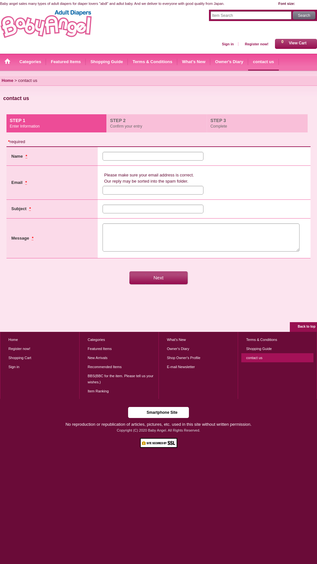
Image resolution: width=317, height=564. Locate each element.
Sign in (228, 44)
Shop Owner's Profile (183, 358)
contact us (254, 358)
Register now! (256, 44)
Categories (96, 340)
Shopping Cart (19, 358)
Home (13, 340)
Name (17, 156)
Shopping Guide (259, 349)
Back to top (306, 326)
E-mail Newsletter (181, 367)
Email (17, 182)
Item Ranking (98, 391)
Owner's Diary (178, 349)
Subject (19, 208)
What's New (176, 340)
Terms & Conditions (261, 340)
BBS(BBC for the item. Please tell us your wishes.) (120, 379)
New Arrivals (97, 358)
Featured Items (100, 349)
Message (20, 238)
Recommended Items (105, 367)
